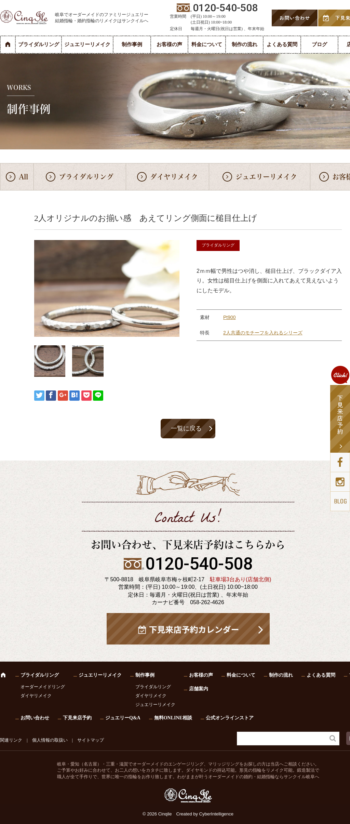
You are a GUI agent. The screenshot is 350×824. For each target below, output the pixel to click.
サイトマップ (90, 740)
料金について (206, 44)
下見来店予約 (77, 717)
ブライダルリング (38, 44)
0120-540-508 (199, 564)
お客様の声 (169, 44)
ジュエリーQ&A (122, 717)
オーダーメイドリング (43, 686)
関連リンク (11, 740)
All (23, 176)
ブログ (319, 44)
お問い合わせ (35, 717)
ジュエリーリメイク (87, 44)
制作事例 (132, 44)
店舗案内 (198, 688)
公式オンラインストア (230, 717)
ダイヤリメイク (174, 176)
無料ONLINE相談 (173, 717)
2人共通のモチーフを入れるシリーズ (262, 332)
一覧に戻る (186, 428)
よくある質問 (282, 44)
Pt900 (229, 317)
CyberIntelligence (216, 813)
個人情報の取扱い (50, 740)
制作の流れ (244, 44)
